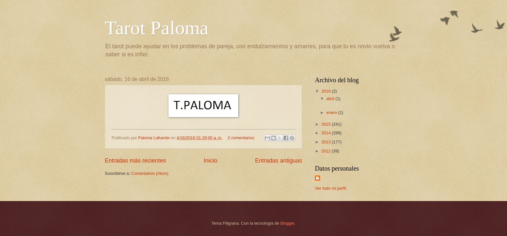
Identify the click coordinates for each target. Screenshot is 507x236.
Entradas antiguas (278, 160)
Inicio (210, 160)
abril (330, 98)
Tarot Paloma (157, 28)
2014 (326, 132)
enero (332, 112)
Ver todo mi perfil (330, 188)
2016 (326, 91)
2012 (326, 151)
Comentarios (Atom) (149, 173)
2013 (326, 142)
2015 (326, 124)
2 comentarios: (242, 137)
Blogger (287, 223)
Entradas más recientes (135, 160)
